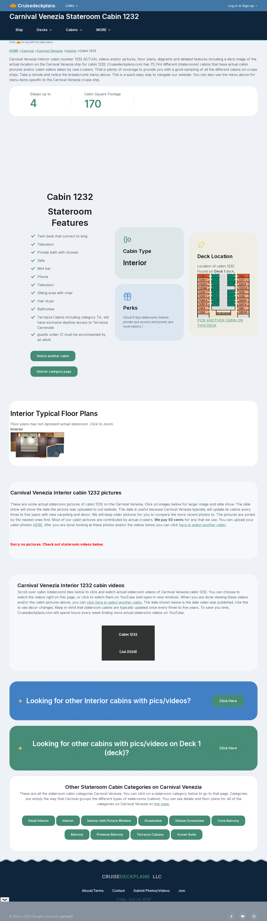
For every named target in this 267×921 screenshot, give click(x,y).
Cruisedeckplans (35, 5)
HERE (37, 525)
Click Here (228, 701)
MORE (101, 30)
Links (70, 5)
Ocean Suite (186, 834)
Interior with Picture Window (109, 820)
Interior (71, 51)
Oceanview (153, 820)
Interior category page (54, 371)
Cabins (72, 30)
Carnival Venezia (50, 51)
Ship (19, 30)
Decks (42, 30)
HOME (13, 51)
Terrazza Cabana (150, 834)
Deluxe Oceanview (189, 820)
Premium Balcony (110, 834)
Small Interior (38, 820)
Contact (118, 890)
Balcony (77, 834)
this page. (162, 804)
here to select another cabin (202, 525)
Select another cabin (53, 356)
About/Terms (92, 890)
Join (181, 890)
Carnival (27, 51)
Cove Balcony (228, 820)
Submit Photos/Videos (152, 890)
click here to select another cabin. (115, 602)
